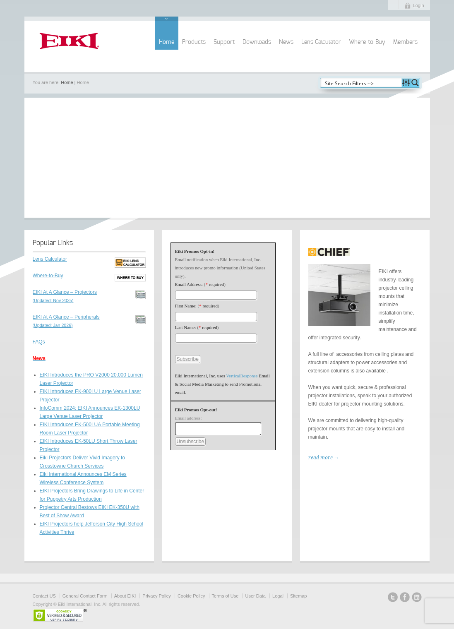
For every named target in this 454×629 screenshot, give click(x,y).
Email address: (188, 417)
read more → (323, 458)
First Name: (186, 305)
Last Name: (185, 327)
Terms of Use (225, 595)
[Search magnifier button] (415, 82)
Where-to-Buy (367, 42)
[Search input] (361, 83)
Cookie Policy (191, 595)
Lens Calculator (321, 42)
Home (166, 42)
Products (194, 42)
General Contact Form (85, 595)
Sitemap (298, 595)
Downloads (257, 42)
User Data (255, 595)
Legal (277, 595)
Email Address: (189, 284)
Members (405, 42)
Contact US (44, 595)
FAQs (39, 342)
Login (418, 5)
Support (224, 42)
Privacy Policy (156, 595)
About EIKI (125, 595)
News (286, 42)
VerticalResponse (241, 375)
